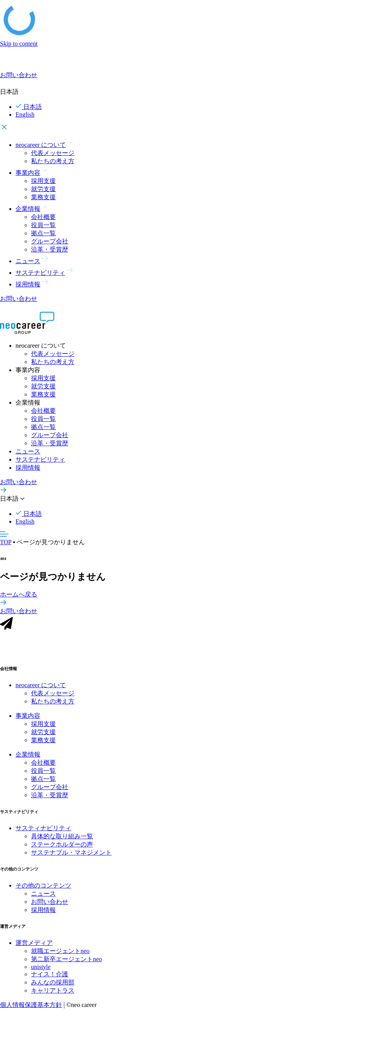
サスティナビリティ (43, 832)
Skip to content (19, 43)
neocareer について (40, 689)
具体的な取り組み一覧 (62, 840)
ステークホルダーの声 (62, 848)
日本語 (28, 106)
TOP (5, 542)
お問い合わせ (49, 905)
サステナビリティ (40, 459)
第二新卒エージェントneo (66, 962)
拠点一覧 (43, 233)
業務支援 (43, 197)
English (24, 114)
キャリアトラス (52, 994)
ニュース (27, 451)
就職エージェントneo (60, 954)
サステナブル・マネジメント (71, 856)
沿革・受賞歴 (49, 249)
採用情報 (27, 467)
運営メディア (34, 946)
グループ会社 (49, 241)
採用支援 (43, 181)
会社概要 (43, 217)
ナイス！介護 (49, 977)
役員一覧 (43, 225)
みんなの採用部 (52, 985)
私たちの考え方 (52, 161)
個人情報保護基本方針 (31, 1008)
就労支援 (43, 189)
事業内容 (27, 719)
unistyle (41, 970)
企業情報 (27, 758)
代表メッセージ (52, 153)
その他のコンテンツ (43, 889)
